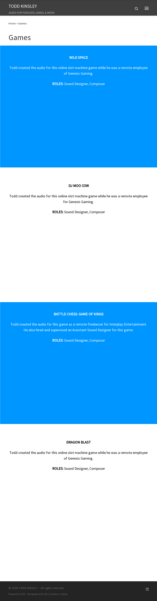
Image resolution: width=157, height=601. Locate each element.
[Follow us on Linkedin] (147, 589)
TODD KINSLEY (28, 588)
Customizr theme (58, 594)
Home (12, 23)
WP (23, 594)
